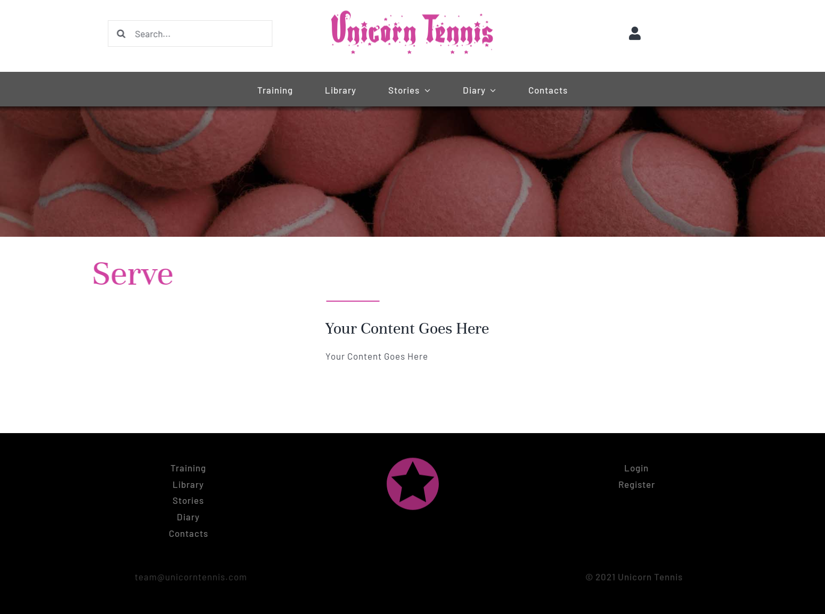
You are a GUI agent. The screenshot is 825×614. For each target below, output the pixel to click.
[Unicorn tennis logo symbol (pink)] (412, 459)
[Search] (120, 33)
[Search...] (189, 33)
